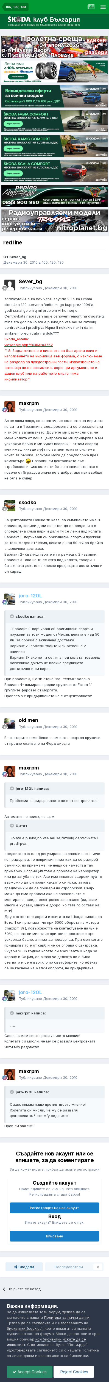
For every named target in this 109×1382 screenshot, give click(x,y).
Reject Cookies (73, 1371)
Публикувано (48, 288)
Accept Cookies (30, 1371)
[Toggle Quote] (12, 616)
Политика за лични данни (67, 1317)
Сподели (24, 1267)
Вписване (54, 1236)
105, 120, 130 (53, 262)
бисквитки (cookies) (25, 1328)
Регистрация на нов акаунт (54, 1208)
